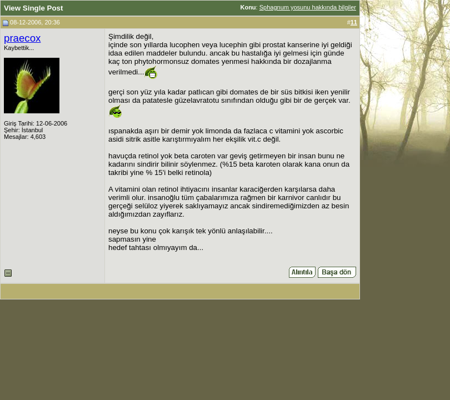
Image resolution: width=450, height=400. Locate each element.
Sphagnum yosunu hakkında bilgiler (307, 7)
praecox (22, 38)
